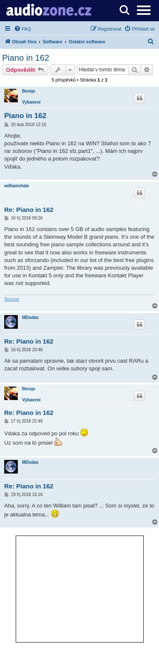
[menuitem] (22, 29)
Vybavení (31, 102)
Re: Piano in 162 (28, 209)
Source (11, 299)
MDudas (30, 317)
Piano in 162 (25, 57)
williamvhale (16, 185)
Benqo (28, 91)
